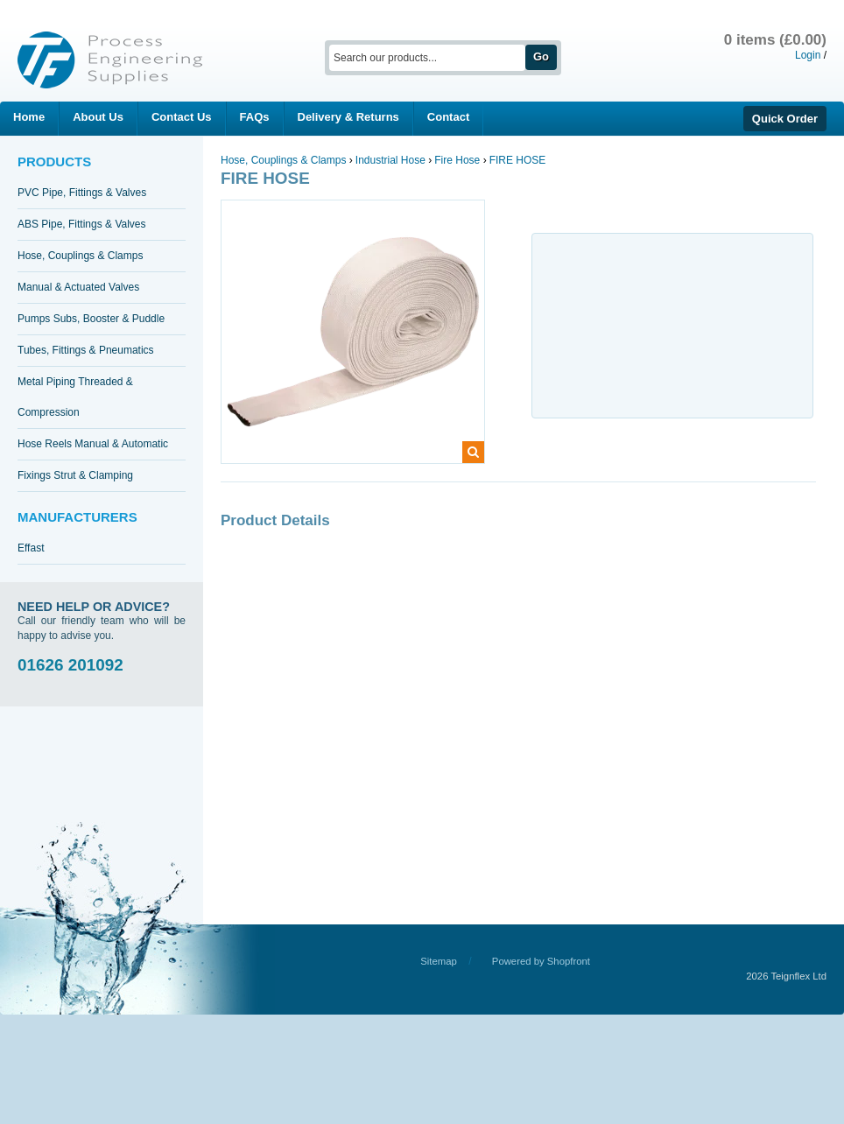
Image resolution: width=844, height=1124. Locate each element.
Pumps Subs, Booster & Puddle (91, 319)
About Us (98, 116)
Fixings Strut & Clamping (75, 475)
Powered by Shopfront (541, 961)
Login (807, 55)
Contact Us (181, 116)
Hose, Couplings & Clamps (80, 255)
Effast (31, 548)
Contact (448, 116)
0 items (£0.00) (775, 40)
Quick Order (785, 118)
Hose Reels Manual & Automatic (93, 444)
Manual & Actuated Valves (78, 287)
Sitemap (438, 961)
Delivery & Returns (348, 116)
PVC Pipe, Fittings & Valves (82, 192)
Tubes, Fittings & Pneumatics (86, 350)
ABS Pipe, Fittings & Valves (82, 224)
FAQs (255, 116)
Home (29, 116)
